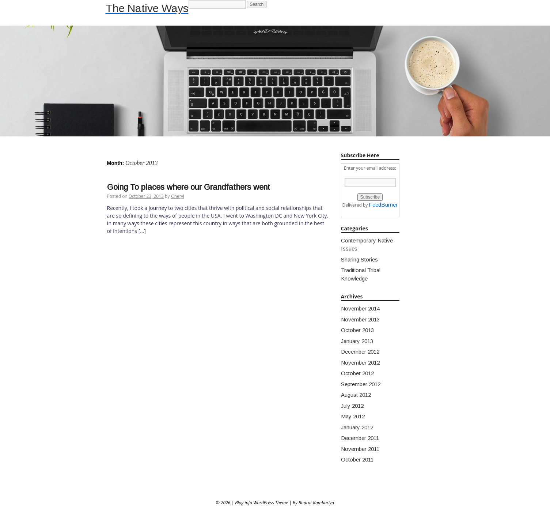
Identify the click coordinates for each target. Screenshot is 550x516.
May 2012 (353, 416)
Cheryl (177, 196)
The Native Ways (147, 8)
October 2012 (357, 373)
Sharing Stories (359, 259)
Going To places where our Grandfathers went (188, 187)
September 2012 (360, 384)
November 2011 (360, 449)
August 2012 (356, 395)
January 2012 (357, 427)
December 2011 (360, 438)
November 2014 (360, 308)
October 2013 (357, 330)
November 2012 (360, 362)
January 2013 (357, 341)
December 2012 (360, 352)
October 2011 (357, 459)
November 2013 (360, 319)
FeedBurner (383, 204)
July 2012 (352, 406)
